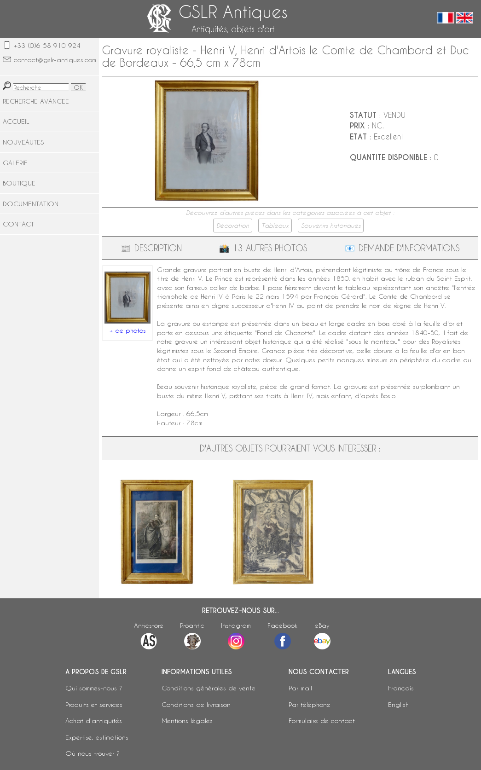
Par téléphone (309, 704)
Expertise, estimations (96, 737)
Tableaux (275, 225)
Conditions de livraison (196, 704)
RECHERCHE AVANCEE (36, 101)
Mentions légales (187, 720)
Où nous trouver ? (92, 753)
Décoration (232, 225)
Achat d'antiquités (93, 720)
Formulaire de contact (322, 720)
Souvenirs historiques (330, 225)
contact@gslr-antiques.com (55, 60)
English (398, 704)
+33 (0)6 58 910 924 (47, 45)
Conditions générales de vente (208, 688)
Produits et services (93, 704)
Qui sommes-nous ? (93, 688)
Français (401, 688)
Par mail (300, 688)
